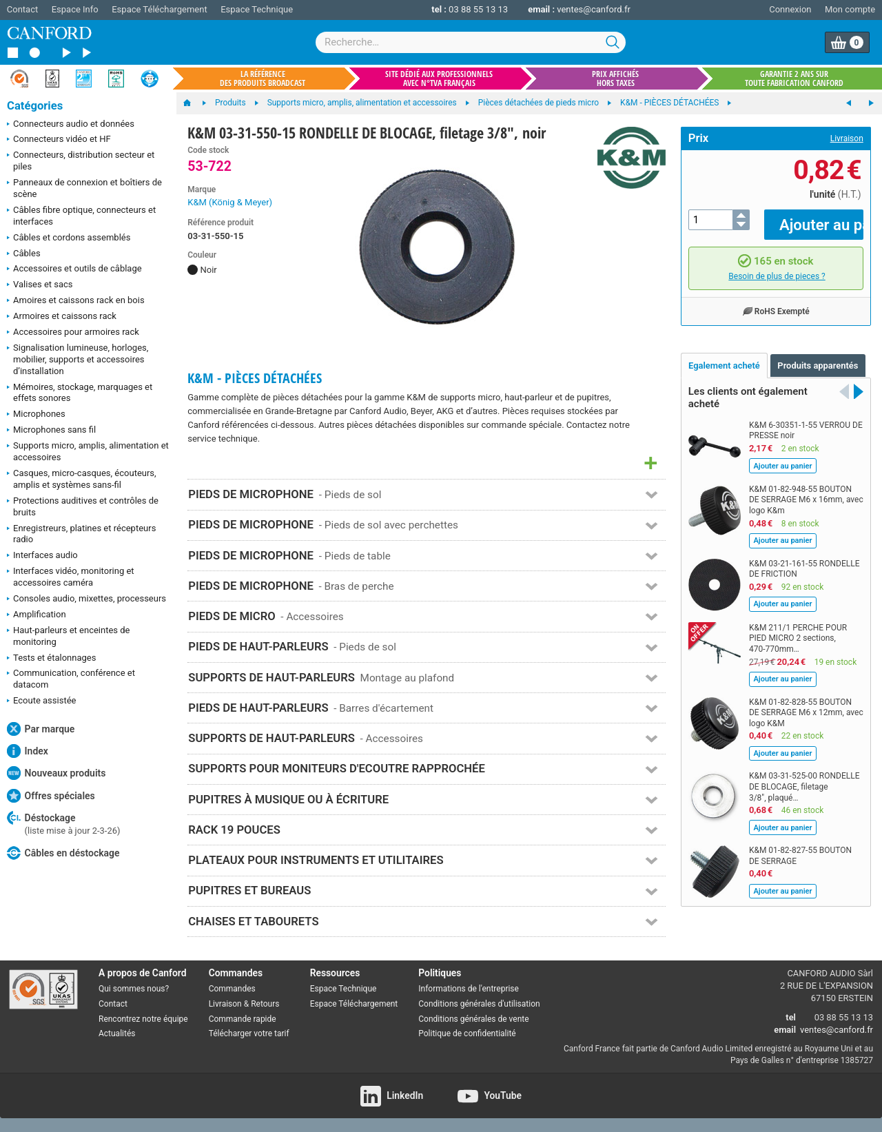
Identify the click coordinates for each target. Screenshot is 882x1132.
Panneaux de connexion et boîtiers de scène (84, 188)
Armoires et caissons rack (61, 317)
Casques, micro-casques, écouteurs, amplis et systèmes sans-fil (81, 479)
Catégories (35, 105)
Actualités (117, 1033)
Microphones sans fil (51, 430)
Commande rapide (242, 1019)
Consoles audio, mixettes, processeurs (86, 599)
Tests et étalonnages (51, 658)
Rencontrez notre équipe (143, 1019)
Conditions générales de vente (473, 1019)
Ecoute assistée (41, 701)
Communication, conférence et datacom (71, 679)
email (785, 1030)
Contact (22, 9)
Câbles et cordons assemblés (68, 238)
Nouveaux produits (56, 773)
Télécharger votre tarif (249, 1033)
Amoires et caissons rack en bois (76, 301)
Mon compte (850, 9)
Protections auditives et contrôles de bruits (82, 506)
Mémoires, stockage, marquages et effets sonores (79, 393)
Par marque (40, 729)
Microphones (36, 415)
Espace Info (75, 9)
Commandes (232, 989)
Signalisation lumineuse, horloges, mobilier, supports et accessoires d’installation (77, 359)
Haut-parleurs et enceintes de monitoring (68, 636)
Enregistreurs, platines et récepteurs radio (81, 534)
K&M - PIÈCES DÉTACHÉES (254, 378)
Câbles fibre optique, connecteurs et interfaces (81, 216)
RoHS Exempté (776, 301)
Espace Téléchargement (159, 9)
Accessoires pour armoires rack (73, 333)
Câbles (24, 254)
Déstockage (63, 823)
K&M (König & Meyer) (229, 202)
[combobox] (471, 42)
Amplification (36, 615)
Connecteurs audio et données (70, 125)
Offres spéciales (51, 796)
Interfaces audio (42, 556)
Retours (265, 1004)
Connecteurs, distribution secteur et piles (80, 161)
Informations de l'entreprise (468, 989)
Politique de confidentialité (466, 1033)
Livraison (846, 138)
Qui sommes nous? (134, 989)
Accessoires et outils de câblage (74, 269)
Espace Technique (256, 9)
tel (791, 1017)
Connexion (790, 9)
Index (27, 751)
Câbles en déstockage (63, 853)
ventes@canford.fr (593, 9)
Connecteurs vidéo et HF (59, 140)
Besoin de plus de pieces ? (776, 266)
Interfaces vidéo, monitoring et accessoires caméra (70, 577)
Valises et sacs (40, 285)
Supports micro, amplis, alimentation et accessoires (88, 451)
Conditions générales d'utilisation (479, 1004)
